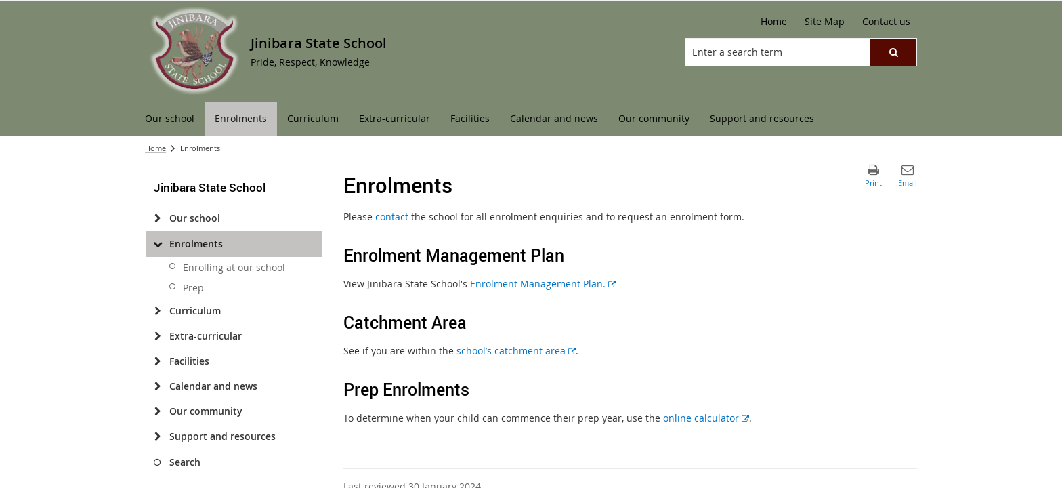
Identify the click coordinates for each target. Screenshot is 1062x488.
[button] (893, 52)
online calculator (706, 417)
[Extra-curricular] (157, 336)
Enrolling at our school (234, 267)
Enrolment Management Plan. (543, 283)
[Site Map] (824, 22)
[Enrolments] (157, 244)
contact (391, 216)
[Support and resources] (157, 436)
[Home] (774, 22)
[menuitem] (170, 119)
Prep (193, 287)
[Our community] (157, 411)
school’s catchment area (516, 350)
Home (155, 148)
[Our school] (157, 218)
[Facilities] (157, 361)
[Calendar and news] (157, 386)
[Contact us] (886, 22)
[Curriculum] (157, 311)
